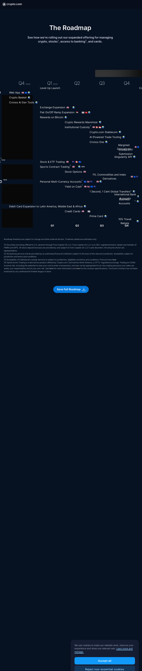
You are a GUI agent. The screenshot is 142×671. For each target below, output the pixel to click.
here (114, 259)
